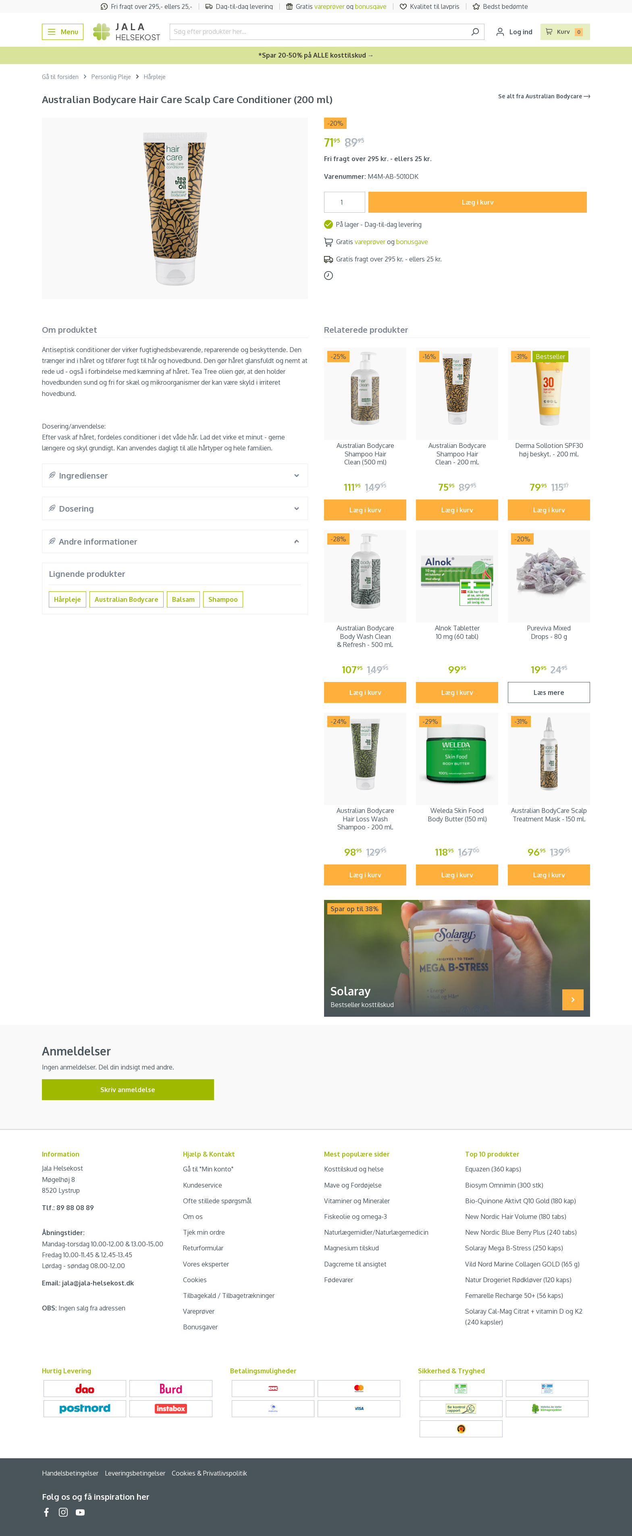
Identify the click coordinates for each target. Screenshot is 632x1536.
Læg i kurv (478, 202)
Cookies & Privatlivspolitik (209, 1473)
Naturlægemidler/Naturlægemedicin (376, 1232)
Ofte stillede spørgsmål (217, 1201)
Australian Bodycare (126, 599)
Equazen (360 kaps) (493, 1169)
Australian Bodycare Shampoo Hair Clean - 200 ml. (457, 454)
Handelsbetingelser (70, 1473)
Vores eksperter (206, 1264)
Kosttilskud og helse (354, 1169)
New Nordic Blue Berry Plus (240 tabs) (521, 1232)
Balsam (183, 599)
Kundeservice (202, 1185)
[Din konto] (514, 31)
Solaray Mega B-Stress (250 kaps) (514, 1248)
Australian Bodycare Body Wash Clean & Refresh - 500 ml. (365, 636)
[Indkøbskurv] (565, 32)
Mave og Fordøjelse (353, 1185)
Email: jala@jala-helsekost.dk (88, 1283)
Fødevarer (338, 1280)
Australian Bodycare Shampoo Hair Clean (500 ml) (365, 454)
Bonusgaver (200, 1327)
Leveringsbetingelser (135, 1473)
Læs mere (549, 692)
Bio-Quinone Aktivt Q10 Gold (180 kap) (520, 1201)
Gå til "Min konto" (208, 1169)
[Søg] (475, 32)
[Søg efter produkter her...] (318, 32)
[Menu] (62, 32)
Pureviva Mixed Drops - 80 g (549, 632)
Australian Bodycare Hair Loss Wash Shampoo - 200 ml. (365, 818)
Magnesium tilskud (351, 1248)
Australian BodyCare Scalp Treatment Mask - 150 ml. (549, 814)
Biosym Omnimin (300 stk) (504, 1185)
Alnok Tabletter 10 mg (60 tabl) (457, 632)
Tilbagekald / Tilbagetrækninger (228, 1295)
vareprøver (329, 6)
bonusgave (371, 6)
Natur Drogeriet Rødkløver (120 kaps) (518, 1280)
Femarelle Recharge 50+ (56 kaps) (514, 1295)
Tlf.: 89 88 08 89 (68, 1208)
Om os (193, 1217)
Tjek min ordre (204, 1232)
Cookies (195, 1280)
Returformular (203, 1248)
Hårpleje (67, 599)
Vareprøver (198, 1311)
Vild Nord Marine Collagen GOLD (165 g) (522, 1264)
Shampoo (223, 599)
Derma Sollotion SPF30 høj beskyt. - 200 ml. (549, 450)
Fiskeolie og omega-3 (355, 1217)
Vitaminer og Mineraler (357, 1201)
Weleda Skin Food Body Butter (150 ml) (457, 814)
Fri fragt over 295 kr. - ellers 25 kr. (378, 159)
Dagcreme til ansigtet (355, 1264)
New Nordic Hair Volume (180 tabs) (515, 1217)
